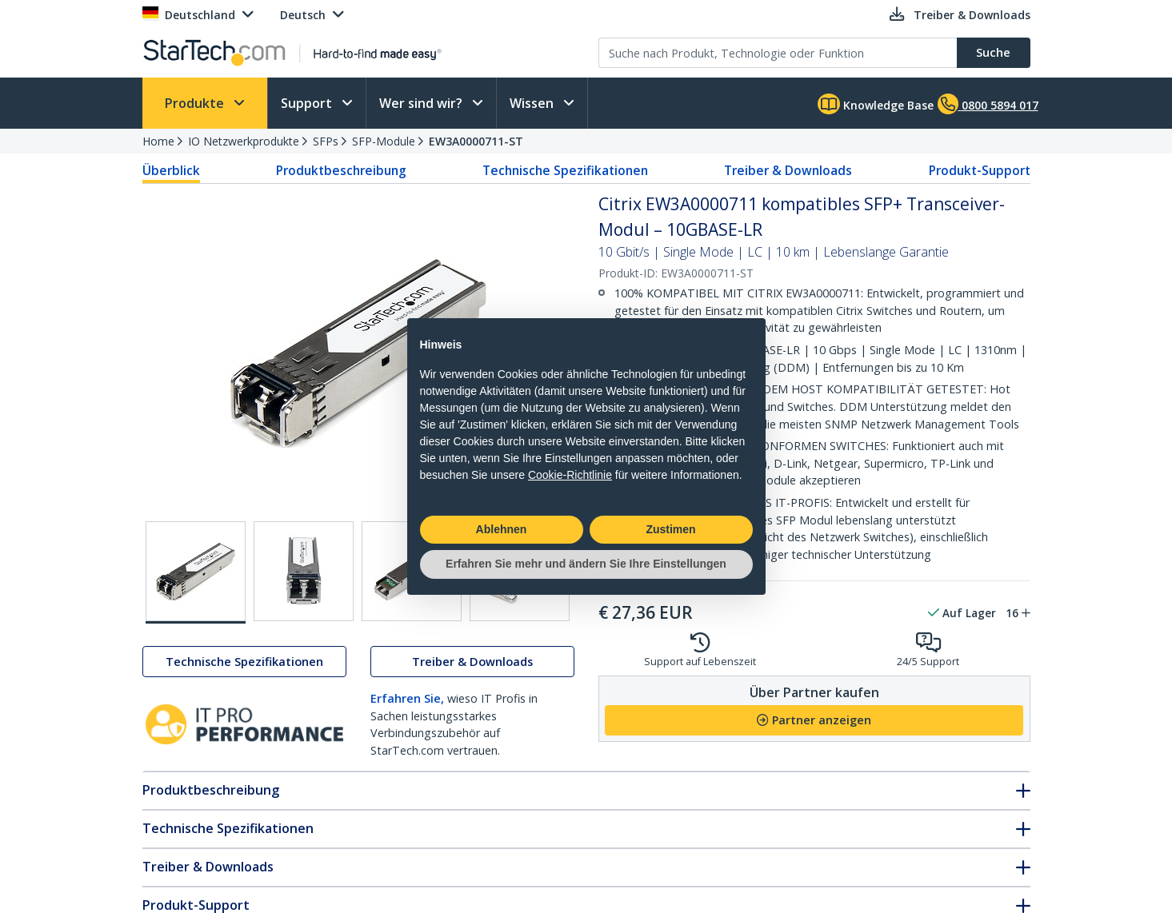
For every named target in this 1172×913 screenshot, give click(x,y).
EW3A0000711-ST (476, 141)
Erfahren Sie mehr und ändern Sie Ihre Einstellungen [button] (586, 563)
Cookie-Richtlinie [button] (570, 474)
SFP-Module (383, 141)
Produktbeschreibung (341, 170)
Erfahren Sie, (407, 698)
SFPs (325, 141)
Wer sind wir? (422, 103)
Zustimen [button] (670, 529)
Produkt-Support (979, 170)
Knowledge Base (876, 104)
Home (158, 141)
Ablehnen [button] (501, 529)
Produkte (196, 103)
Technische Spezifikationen (565, 170)
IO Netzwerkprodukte (243, 141)
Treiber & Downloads (788, 170)
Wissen (533, 103)
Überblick (171, 170)
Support (308, 103)
